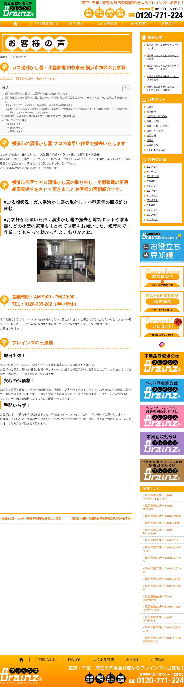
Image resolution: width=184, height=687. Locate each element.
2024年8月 (152, 181)
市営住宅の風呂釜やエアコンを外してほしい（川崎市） (163, 88)
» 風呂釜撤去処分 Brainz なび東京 (162, 587)
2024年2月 (152, 200)
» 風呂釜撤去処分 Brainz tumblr (161, 522)
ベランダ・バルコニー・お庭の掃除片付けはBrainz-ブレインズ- (162, 416)
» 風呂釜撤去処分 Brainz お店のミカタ (162, 549)
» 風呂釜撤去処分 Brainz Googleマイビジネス (157, 497)
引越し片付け (153, 121)
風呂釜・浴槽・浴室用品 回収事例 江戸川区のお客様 (100, 518)
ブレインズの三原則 (16, 120)
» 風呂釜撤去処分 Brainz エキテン (162, 559)
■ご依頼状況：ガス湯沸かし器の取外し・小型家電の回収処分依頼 (41, 105)
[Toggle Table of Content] (124, 88)
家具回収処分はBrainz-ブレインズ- (162, 443)
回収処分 (21, 78)
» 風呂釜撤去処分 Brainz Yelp (160, 540)
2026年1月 (152, 167)
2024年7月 (152, 186)
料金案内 (76, 24)
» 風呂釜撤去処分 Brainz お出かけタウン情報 (162, 608)
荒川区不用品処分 (156, 150)
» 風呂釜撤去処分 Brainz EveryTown (157, 598)
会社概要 (138, 24)
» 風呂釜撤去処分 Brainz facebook (157, 507)
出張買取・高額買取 (157, 116)
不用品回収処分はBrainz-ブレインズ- (162, 363)
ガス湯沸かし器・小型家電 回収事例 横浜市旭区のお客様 (69, 67)
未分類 (150, 107)
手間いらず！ (16, 131)
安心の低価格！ (17, 127)
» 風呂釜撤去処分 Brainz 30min (161, 578)
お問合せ (168, 24)
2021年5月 (152, 214)
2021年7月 (152, 210)
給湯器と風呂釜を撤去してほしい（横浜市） (163, 78)
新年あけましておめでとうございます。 (163, 47)
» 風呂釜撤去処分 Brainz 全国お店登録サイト (162, 639)
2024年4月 (152, 195)
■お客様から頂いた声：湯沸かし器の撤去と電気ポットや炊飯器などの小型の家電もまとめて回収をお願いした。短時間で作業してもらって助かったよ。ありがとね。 (68, 110)
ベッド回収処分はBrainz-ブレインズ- (162, 390)
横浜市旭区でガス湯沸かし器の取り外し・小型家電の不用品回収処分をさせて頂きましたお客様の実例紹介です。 (66, 99)
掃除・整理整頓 (155, 131)
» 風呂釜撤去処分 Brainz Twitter (162, 515)
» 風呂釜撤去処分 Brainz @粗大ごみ (162, 629)
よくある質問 (107, 24)
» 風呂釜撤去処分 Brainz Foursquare (157, 531)
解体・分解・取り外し (42, 78)
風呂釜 (150, 140)
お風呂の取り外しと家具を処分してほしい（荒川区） (163, 68)
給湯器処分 (152, 145)
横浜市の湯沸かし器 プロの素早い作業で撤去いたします (36, 93)
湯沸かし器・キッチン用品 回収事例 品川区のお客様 (31, 518)
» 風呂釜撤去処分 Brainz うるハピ (162, 570)
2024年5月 (152, 190)
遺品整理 (151, 135)
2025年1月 (152, 171)
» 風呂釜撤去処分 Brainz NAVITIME (157, 619)
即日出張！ (15, 124)
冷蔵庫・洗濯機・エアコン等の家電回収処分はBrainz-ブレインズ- (162, 470)
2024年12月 (153, 176)
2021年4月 (152, 219)
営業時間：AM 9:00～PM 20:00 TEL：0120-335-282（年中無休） (40, 116)
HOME (15, 24)
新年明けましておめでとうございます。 (163, 57)
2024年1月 (152, 205)
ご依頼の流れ (46, 24)
